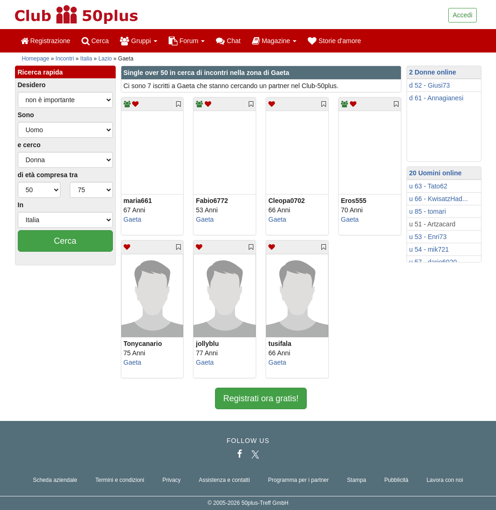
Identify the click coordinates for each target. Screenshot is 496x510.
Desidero (32, 85)
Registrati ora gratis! (260, 398)
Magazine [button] (274, 41)
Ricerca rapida (40, 72)
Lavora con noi (445, 480)
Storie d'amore (334, 41)
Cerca (95, 41)
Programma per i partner (298, 480)
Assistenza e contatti (224, 480)
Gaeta (132, 219)
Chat (228, 41)
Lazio (105, 58)
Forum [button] (187, 41)
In (20, 205)
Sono (26, 115)
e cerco (29, 145)
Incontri (65, 58)
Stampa (356, 480)
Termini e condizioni (120, 480)
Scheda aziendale (55, 480)
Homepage (36, 58)
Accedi (462, 15)
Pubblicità (396, 480)
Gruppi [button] (138, 41)
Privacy (172, 480)
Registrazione (46, 41)
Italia (86, 58)
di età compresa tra (48, 175)
